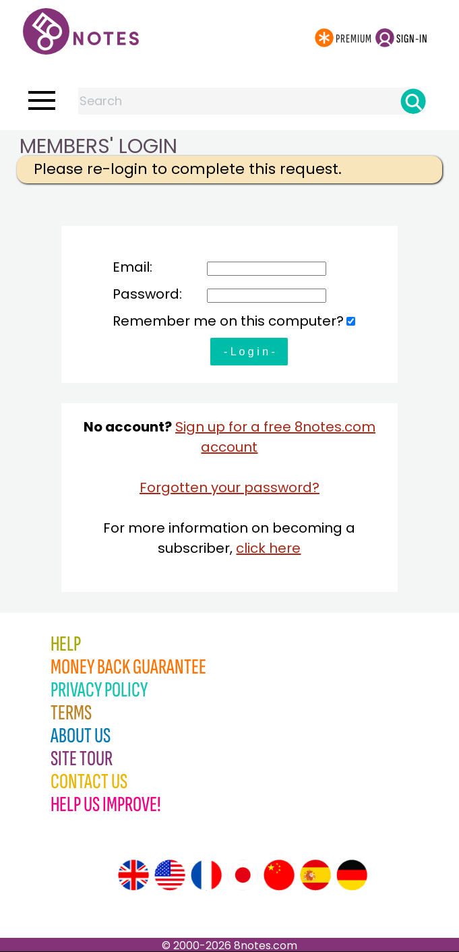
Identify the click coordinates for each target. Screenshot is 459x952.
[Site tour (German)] (352, 875)
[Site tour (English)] (133, 875)
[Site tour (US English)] (170, 875)
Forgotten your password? (229, 487)
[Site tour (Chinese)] (279, 875)
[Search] (413, 101)
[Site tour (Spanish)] (315, 875)
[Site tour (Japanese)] (242, 875)
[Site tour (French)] (206, 875)
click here (268, 548)
